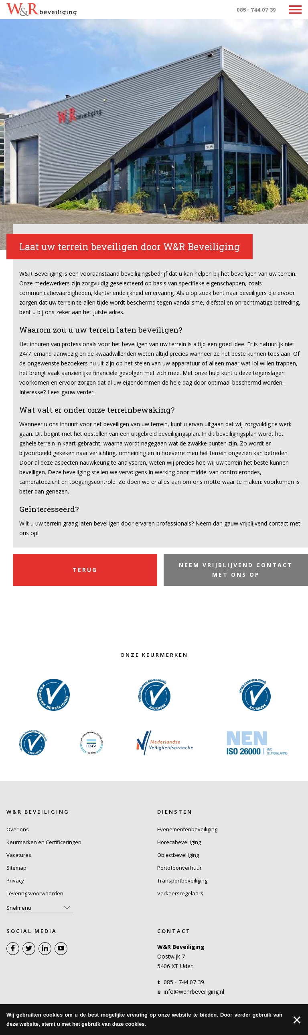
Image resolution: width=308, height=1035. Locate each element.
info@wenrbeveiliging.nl (194, 991)
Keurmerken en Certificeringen (43, 842)
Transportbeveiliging (182, 880)
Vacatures (18, 854)
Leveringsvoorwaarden (34, 893)
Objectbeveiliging (178, 854)
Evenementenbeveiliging (187, 829)
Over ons (17, 829)
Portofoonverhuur (179, 867)
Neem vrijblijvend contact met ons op (236, 569)
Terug (85, 570)
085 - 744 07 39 (256, 9)
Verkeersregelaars (180, 893)
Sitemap (16, 867)
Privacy (15, 880)
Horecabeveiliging (179, 842)
